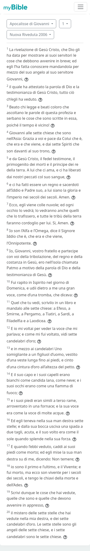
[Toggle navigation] (80, 7)
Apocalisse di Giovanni (30, 23)
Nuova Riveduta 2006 (29, 34)
